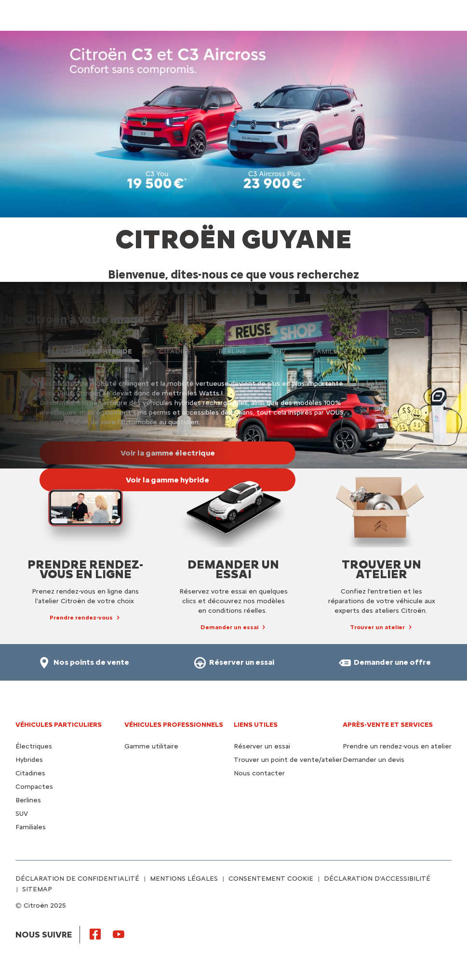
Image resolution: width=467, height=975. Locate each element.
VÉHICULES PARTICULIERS (58, 725)
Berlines (28, 800)
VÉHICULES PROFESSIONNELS (173, 725)
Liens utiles (256, 725)
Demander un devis (373, 760)
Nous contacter (259, 773)
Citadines (30, 773)
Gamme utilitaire (151, 746)
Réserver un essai (262, 746)
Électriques (33, 746)
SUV (21, 814)
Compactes (34, 787)
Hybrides (29, 760)
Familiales (30, 827)
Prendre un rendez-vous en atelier (397, 746)
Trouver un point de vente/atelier (288, 760)
